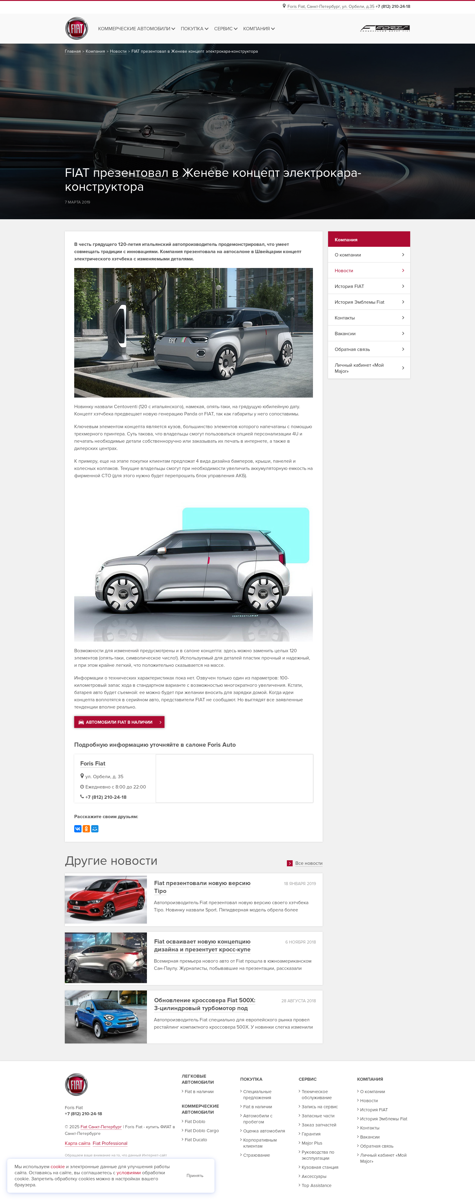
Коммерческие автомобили (200, 1109)
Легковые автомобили (198, 1079)
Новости (369, 271)
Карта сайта (77, 1143)
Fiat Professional (110, 1143)
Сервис (308, 1079)
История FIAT (369, 286)
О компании (369, 255)
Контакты (369, 318)
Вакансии (369, 334)
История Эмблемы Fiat (369, 302)
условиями (129, 1173)
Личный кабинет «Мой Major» (369, 368)
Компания (370, 1079)
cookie (58, 1167)
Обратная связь (369, 349)
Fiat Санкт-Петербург (101, 1126)
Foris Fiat (92, 763)
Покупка (251, 1079)
